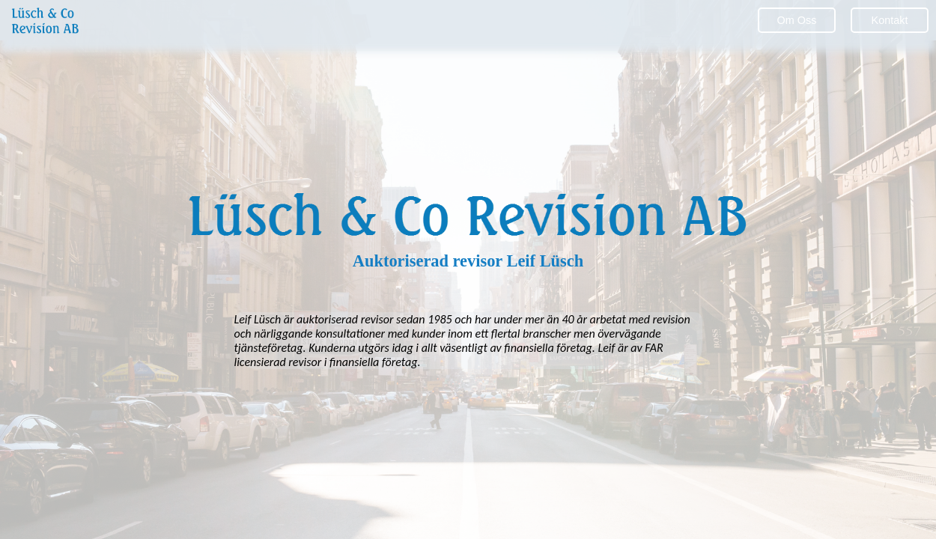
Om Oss (797, 20)
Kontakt (890, 20)
